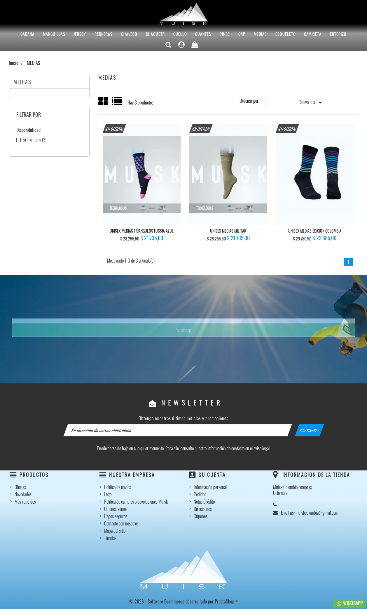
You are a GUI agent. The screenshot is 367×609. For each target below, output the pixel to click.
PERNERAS (104, 34)
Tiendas (110, 537)
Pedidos (200, 494)
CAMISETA (312, 34)
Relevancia (311, 102)
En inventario (34, 140)
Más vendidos (25, 501)
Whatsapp (183, 330)
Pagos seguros (115, 516)
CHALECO (129, 34)
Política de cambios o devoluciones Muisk (136, 501)
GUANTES (203, 34)
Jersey (80, 34)
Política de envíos (117, 487)
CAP (241, 34)
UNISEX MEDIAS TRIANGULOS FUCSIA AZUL (142, 231)
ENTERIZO (338, 34)
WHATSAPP (349, 603)
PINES (225, 34)
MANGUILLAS (54, 34)
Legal (108, 494)
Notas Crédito (204, 501)
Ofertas (20, 487)
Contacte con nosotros (121, 523)
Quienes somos (115, 508)
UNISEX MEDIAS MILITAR (228, 231)
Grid (103, 101)
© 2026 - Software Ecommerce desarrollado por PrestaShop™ (183, 601)
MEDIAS (260, 34)
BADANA (27, 34)
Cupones (200, 516)
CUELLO (180, 34)
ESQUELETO (285, 34)
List (117, 103)
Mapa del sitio (114, 530)
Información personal (210, 487)
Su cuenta (212, 474)
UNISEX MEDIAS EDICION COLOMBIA (314, 231)
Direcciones (203, 508)
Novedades (23, 494)
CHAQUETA (155, 34)
